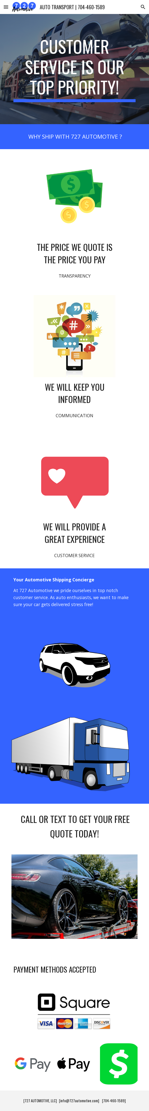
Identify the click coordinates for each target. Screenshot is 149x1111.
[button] (6, 7)
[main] (74, 69)
